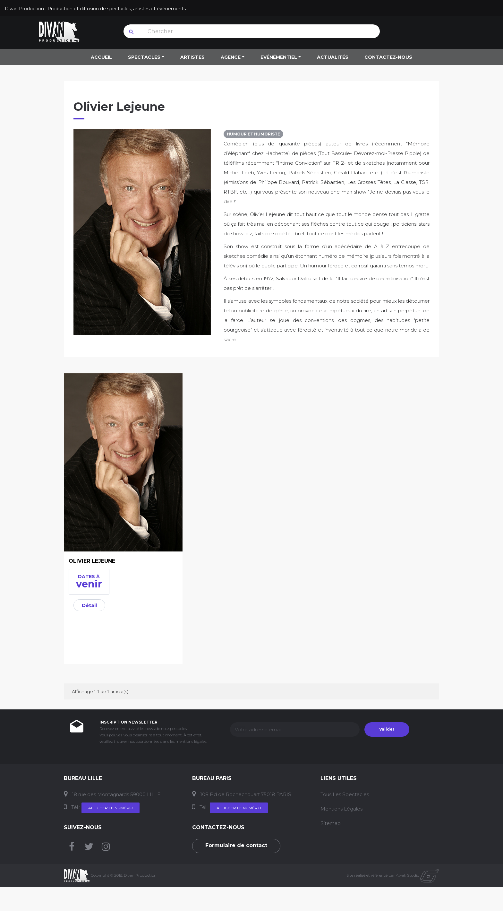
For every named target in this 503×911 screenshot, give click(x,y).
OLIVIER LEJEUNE (92, 561)
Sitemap (330, 823)
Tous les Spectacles (344, 794)
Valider (387, 729)
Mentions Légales (341, 809)
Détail (89, 605)
